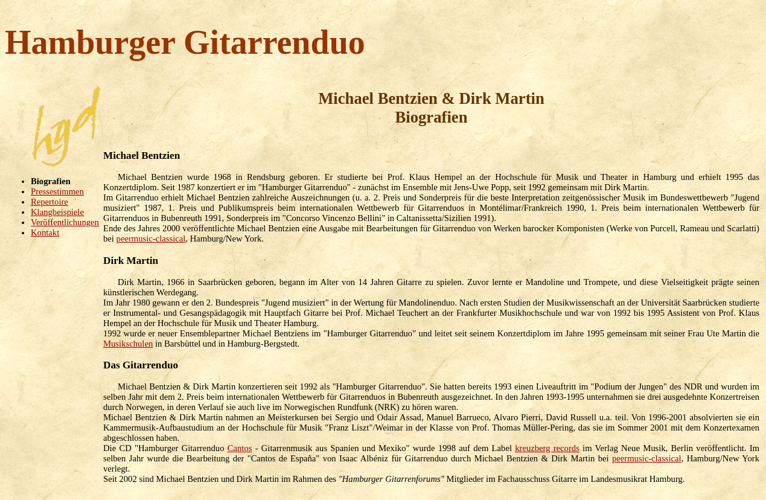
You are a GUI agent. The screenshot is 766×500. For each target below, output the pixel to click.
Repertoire (49, 202)
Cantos (240, 448)
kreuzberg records (547, 448)
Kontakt (45, 232)
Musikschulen (128, 343)
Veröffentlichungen (65, 222)
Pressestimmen (57, 191)
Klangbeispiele (57, 212)
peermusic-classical (151, 238)
